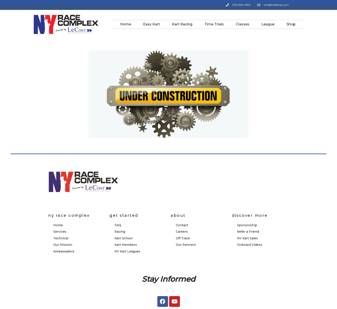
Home (125, 24)
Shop (291, 24)
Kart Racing (182, 24)
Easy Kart (151, 24)
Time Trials (214, 24)
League (267, 24)
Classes (242, 24)
